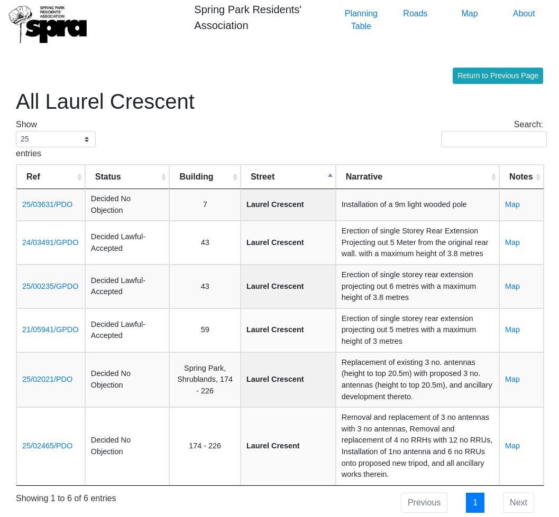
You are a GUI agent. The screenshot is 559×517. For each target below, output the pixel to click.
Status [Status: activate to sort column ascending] (108, 176)
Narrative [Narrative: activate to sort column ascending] (364, 176)
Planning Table (361, 20)
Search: (492, 133)
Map (470, 13)
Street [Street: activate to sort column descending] (262, 176)
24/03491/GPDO (50, 242)
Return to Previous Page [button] (497, 75)
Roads (415, 13)
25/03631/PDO (47, 204)
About (524, 13)
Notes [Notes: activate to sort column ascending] (521, 176)
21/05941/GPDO (50, 329)
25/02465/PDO (47, 445)
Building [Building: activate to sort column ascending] (196, 176)
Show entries (56, 139)
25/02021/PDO (47, 379)
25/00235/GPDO (50, 286)
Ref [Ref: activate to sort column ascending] (33, 176)
